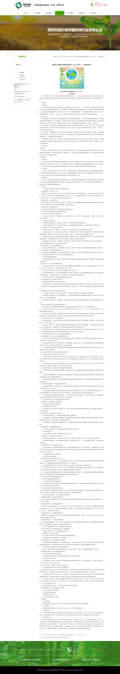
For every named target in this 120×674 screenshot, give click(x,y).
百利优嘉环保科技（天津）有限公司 (30, 659)
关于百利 (37, 13)
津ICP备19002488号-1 (78, 670)
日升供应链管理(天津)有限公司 (61, 659)
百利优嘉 (64, 56)
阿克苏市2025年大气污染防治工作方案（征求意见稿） (57, 637)
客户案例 (71, 13)
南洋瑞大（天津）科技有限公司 (91, 659)
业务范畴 (48, 13)
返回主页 (93, 13)
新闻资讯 (59, 13)
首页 (26, 13)
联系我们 (82, 13)
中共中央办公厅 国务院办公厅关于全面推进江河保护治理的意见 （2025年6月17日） (64, 635)
